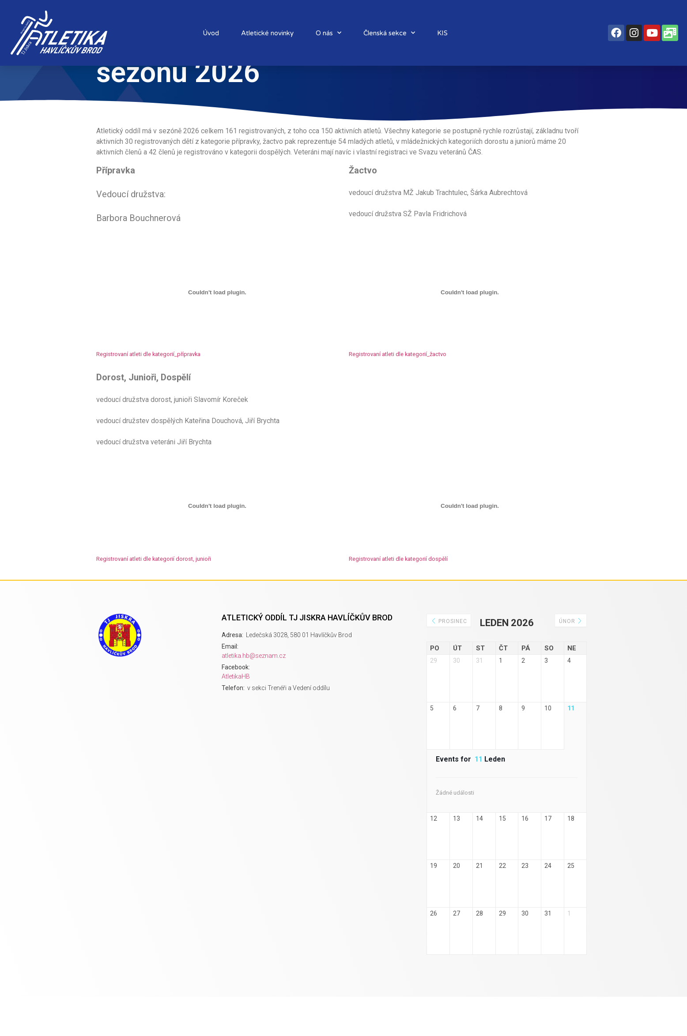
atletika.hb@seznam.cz (254, 681)
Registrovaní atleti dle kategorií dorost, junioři (153, 585)
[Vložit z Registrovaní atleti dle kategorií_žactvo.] (470, 318)
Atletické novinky (267, 33)
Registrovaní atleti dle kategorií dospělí (398, 585)
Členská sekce (389, 33)
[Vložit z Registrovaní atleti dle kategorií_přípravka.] (217, 318)
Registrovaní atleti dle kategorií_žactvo (397, 380)
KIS (442, 33)
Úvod (211, 33)
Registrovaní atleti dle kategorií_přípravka (148, 380)
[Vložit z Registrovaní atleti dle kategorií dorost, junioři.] (217, 532)
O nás (328, 33)
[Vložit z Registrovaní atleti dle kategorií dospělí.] (470, 532)
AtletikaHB (236, 702)
